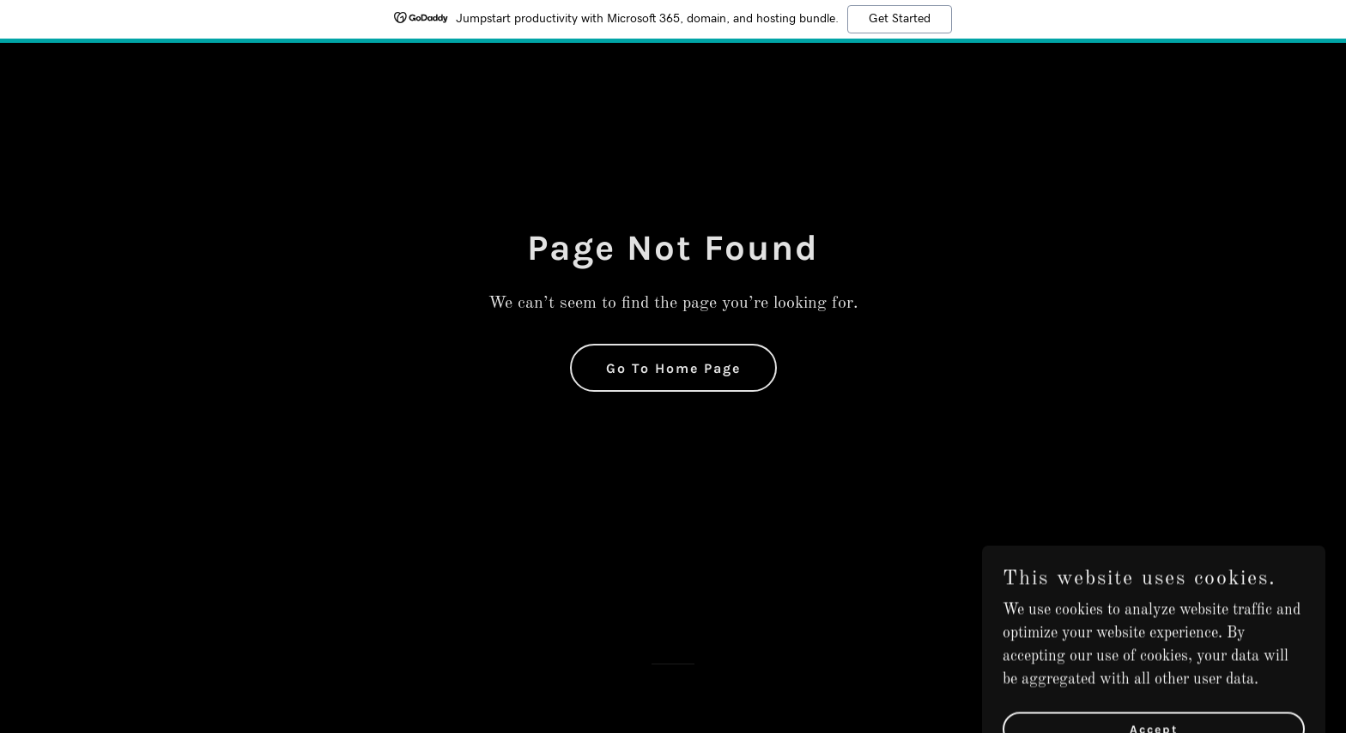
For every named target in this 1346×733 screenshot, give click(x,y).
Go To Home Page (673, 368)
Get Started (900, 19)
